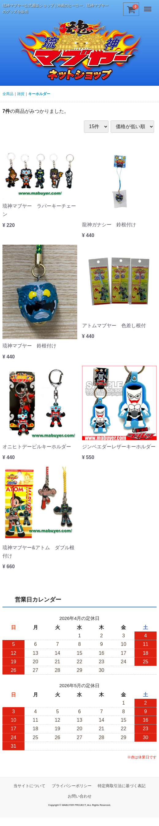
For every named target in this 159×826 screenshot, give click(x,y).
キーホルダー (39, 94)
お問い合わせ (80, 796)
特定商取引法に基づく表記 (122, 785)
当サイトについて (29, 785)
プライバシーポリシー (72, 785)
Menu (148, 6)
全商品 (7, 94)
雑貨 (21, 94)
